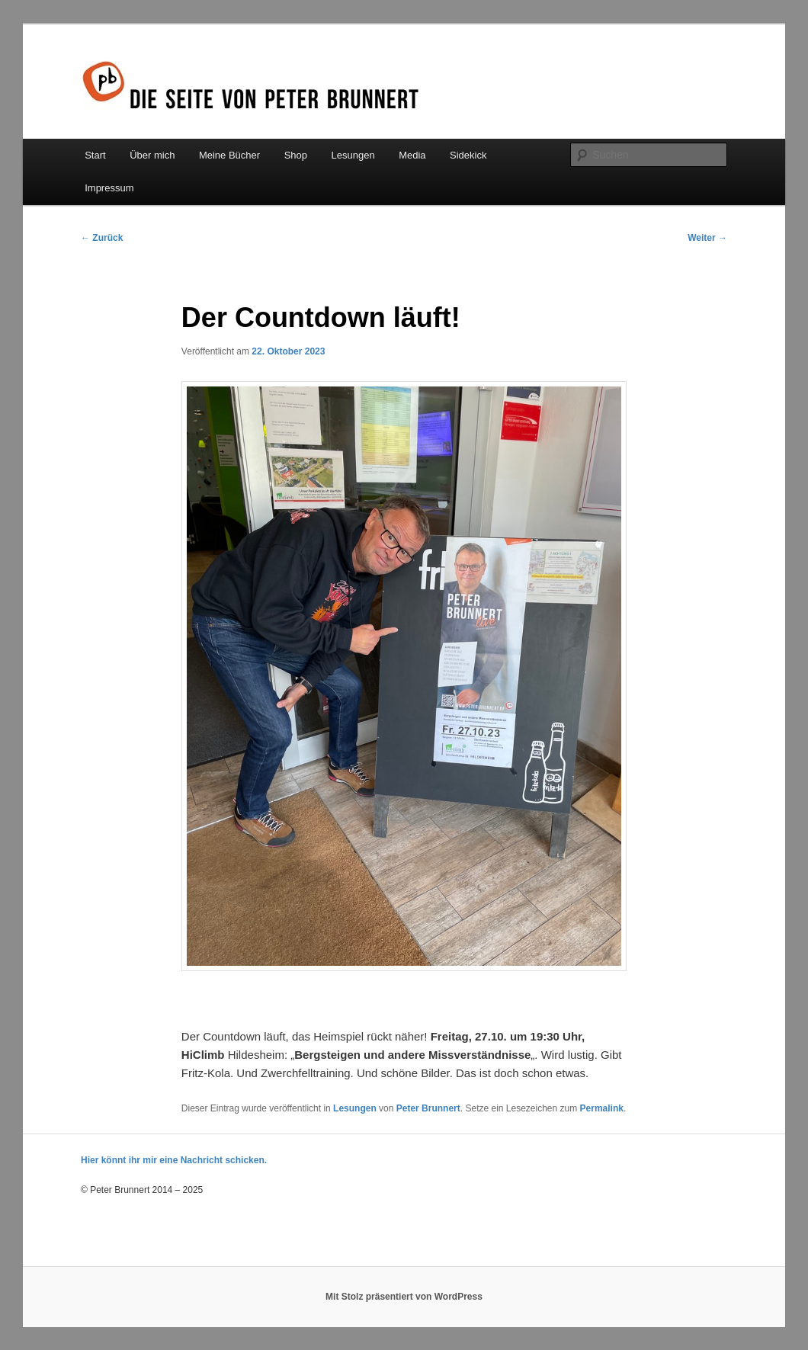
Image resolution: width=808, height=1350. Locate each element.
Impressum (109, 188)
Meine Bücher (229, 155)
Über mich (152, 155)
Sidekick (468, 155)
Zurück (102, 237)
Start (95, 155)
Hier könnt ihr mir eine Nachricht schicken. (174, 1160)
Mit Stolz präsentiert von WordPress (404, 1296)
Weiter (707, 237)
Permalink (602, 1108)
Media (412, 155)
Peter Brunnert (428, 1108)
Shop (295, 155)
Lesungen (353, 155)
